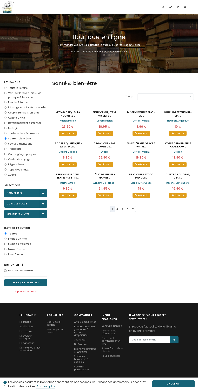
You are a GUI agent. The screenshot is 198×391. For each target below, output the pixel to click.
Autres (12, 174)
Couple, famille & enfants (23, 112)
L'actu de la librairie (54, 323)
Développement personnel (24, 123)
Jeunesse (79, 339)
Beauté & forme (18, 102)
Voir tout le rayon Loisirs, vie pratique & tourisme (24, 95)
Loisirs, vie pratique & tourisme (85, 350)
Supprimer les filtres (26, 291)
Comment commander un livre (111, 341)
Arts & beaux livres (85, 322)
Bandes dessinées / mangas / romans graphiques (84, 331)
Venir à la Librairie (112, 326)
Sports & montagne (20, 143)
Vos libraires (26, 326)
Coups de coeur (25, 203)
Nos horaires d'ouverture (109, 332)
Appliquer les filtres (25, 282)
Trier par (131, 96)
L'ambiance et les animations (30, 349)
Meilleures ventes (25, 214)
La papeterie (26, 343)
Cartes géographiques (22, 154)
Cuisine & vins (16, 117)
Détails (68, 133)
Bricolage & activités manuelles (27, 107)
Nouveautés (25, 193)
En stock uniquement (21, 270)
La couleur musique (25, 337)
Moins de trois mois (19, 244)
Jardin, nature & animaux (23, 133)
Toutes (12, 233)
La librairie (25, 322)
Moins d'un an (16, 249)
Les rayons (25, 331)
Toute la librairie (18, 88)
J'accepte (177, 383)
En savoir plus (45, 386)
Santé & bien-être (19, 138)
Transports (14, 149)
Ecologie (13, 128)
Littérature (80, 344)
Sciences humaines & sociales (81, 359)
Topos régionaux (18, 169)
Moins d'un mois (18, 238)
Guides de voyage (19, 159)
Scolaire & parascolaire (81, 368)
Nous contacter (111, 356)
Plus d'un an (15, 254)
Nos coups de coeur (55, 331)
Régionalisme (16, 164)
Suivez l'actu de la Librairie (112, 350)
